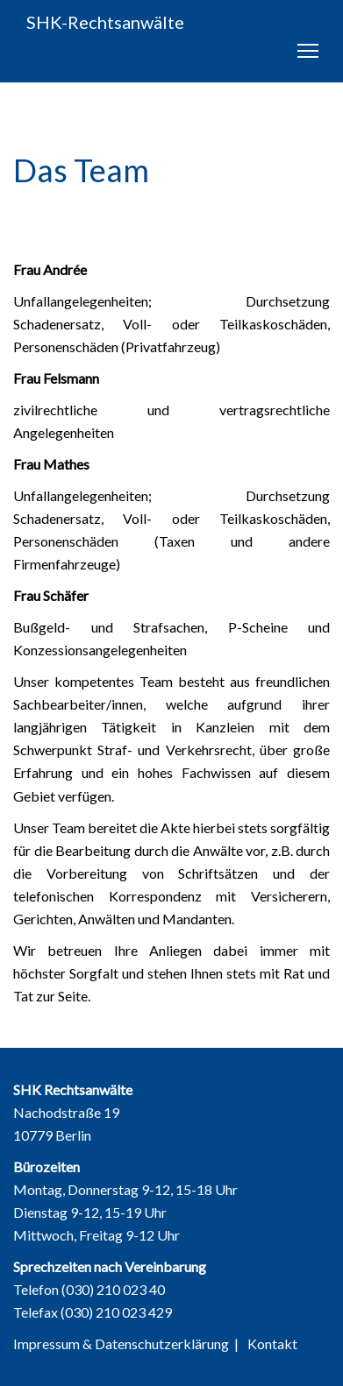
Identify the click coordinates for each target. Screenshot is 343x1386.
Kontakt (272, 1343)
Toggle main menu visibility (309, 54)
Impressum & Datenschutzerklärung (121, 1343)
